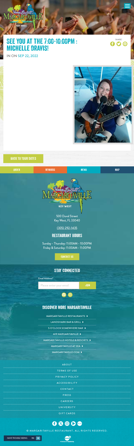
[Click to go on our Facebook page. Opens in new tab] (54, 423)
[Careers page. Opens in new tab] (67, 401)
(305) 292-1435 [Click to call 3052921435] (67, 228)
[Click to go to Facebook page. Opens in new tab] (64, 294)
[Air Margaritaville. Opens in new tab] (67, 334)
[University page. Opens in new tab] (67, 407)
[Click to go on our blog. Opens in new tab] (79, 423)
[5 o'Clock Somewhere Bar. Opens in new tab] (67, 328)
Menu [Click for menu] (84, 169)
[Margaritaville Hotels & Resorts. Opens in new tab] (67, 340)
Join (87, 285)
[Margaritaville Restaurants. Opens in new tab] (67, 316)
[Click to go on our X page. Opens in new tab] (60, 423)
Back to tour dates (23, 158)
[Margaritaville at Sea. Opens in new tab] (67, 346)
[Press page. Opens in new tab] (67, 395)
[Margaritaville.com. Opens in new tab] (67, 352)
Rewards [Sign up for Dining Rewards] (50, 169)
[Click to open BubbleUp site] (67, 439)
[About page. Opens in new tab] (67, 365)
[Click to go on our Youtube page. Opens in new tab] (73, 423)
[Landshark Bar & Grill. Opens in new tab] (67, 322)
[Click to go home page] (23, 17)
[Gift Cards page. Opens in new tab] (67, 413)
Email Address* (45, 278)
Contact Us (67, 256)
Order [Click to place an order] (16, 169)
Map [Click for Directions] (117, 169)
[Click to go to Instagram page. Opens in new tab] (70, 294)
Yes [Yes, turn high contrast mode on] (33, 438)
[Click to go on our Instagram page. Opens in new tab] (67, 423)
